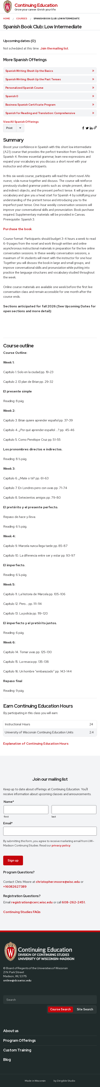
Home (6, 18)
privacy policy (61, 845)
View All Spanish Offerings (21, 122)
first (6, 816)
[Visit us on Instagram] (14, 988)
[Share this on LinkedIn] (91, 128)
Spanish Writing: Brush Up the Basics (50, 70)
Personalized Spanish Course (50, 87)
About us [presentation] (11, 1030)
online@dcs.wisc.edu (17, 980)
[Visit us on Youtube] (24, 988)
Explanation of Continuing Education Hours (35, 743)
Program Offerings (19, 1040)
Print (9, 128)
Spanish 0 (50, 96)
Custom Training (17, 1050)
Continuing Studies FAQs (21, 912)
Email (8, 823)
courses (21, 18)
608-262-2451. (73, 902)
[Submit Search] (92, 1000)
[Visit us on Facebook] (4, 988)
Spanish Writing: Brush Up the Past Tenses (50, 79)
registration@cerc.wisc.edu (32, 902)
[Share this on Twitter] (87, 128)
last (54, 816)
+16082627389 (15, 886)
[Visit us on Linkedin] (19, 988)
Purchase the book (17, 229)
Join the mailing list (54, 48)
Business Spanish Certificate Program (50, 104)
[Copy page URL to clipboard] (95, 128)
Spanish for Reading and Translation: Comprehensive (50, 113)
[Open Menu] (95, 6)
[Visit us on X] (9, 988)
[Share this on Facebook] (83, 128)
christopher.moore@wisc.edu (58, 882)
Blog (7, 1059)
